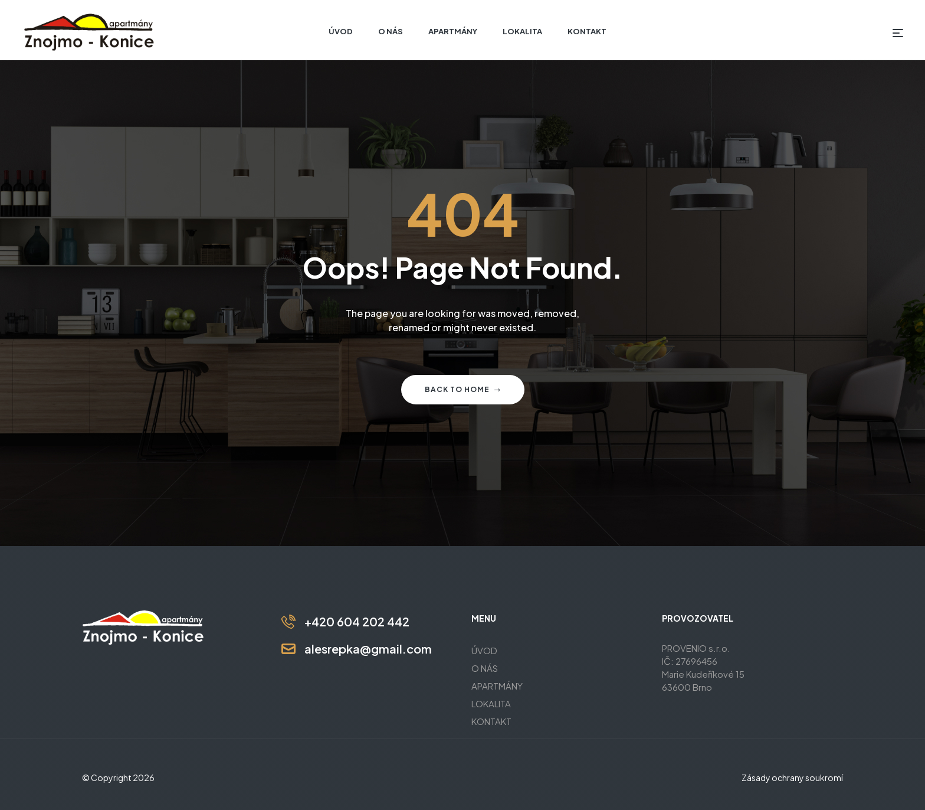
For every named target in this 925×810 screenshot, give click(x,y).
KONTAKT (491, 721)
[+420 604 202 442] (288, 622)
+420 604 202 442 (356, 621)
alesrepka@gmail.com (368, 648)
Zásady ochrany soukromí (792, 777)
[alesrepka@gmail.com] (288, 649)
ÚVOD (484, 650)
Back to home (463, 389)
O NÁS (484, 668)
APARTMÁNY (497, 685)
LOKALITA (491, 703)
